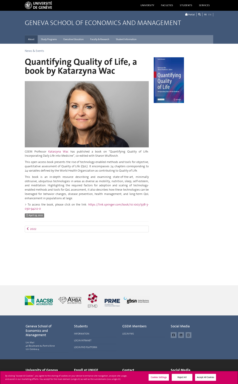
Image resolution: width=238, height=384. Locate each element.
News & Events (34, 51)
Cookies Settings (159, 378)
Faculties (167, 5)
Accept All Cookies (205, 378)
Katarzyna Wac (58, 152)
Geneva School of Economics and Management (103, 23)
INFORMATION (81, 333)
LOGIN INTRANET (82, 340)
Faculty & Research (99, 39)
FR (205, 14)
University (147, 5)
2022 (31, 229)
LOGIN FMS (128, 333)
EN (209, 14)
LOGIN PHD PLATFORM (85, 347)
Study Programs (49, 39)
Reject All (182, 378)
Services (204, 5)
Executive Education (73, 39)
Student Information (126, 39)
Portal (190, 14)
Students (186, 5)
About (31, 39)
